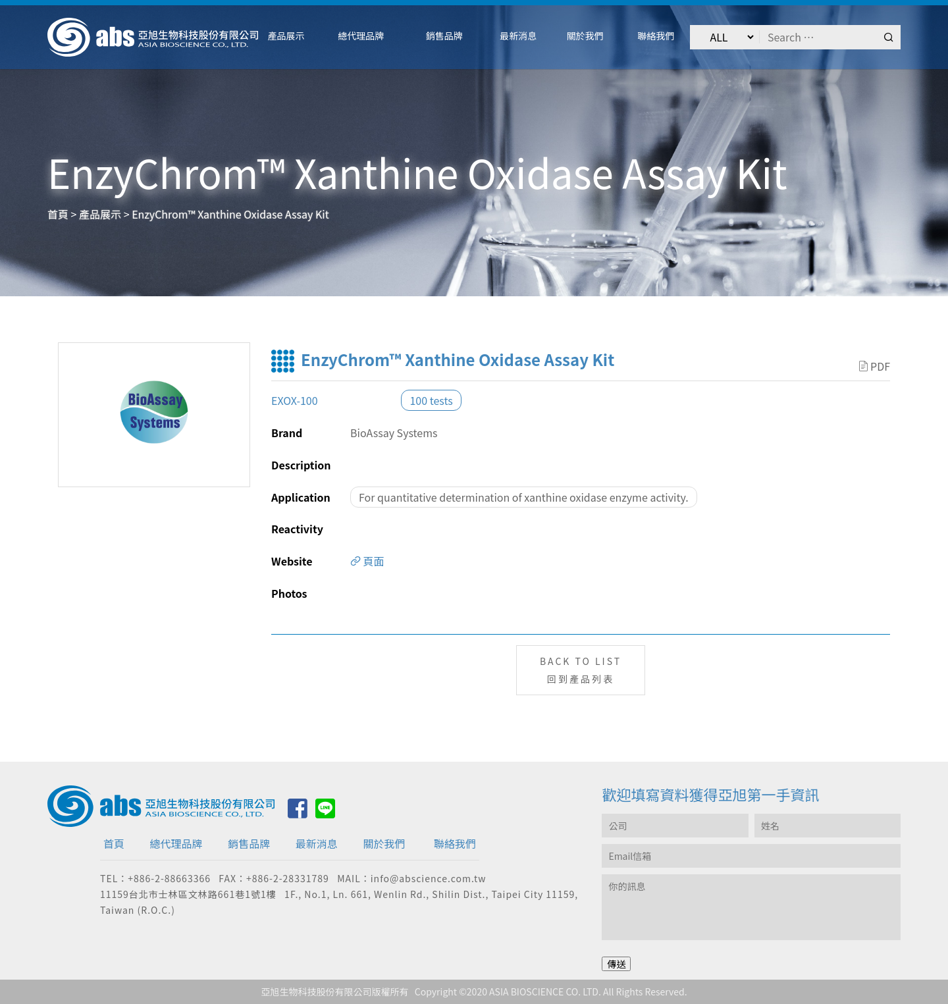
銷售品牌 (249, 843)
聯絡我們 (455, 843)
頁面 (367, 561)
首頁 (113, 843)
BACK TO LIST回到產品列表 (580, 669)
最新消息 (317, 843)
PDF (874, 366)
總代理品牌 (176, 843)
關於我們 (384, 843)
